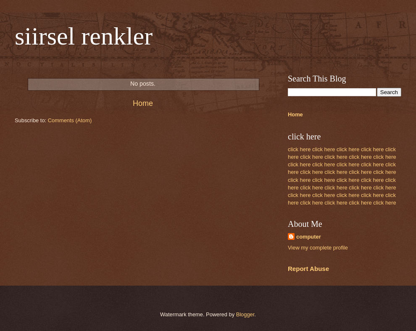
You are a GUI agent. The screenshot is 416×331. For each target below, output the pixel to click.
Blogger (245, 314)
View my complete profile (318, 247)
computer (308, 237)
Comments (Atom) (70, 120)
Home (143, 103)
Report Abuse (308, 268)
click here (299, 149)
